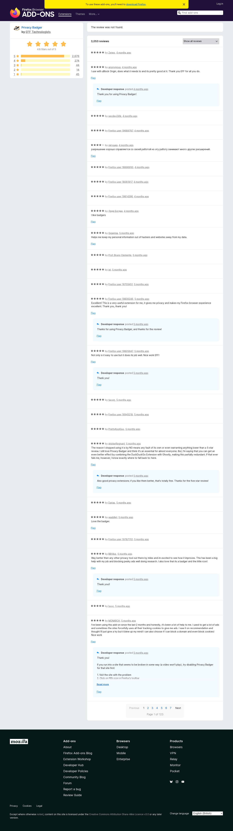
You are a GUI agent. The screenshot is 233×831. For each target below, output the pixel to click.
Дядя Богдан (115, 211)
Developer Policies (75, 771)
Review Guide (72, 795)
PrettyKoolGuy (116, 429)
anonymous (114, 67)
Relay (173, 759)
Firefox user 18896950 (120, 167)
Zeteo (111, 52)
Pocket (175, 771)
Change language (179, 813)
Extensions (65, 14)
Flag (93, 78)
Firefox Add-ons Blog (77, 753)
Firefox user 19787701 (120, 539)
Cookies (27, 805)
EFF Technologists (38, 32)
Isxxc (111, 606)
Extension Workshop (77, 759)
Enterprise (123, 759)
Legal (39, 805)
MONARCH (114, 620)
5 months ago (126, 233)
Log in (220, 3)
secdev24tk (114, 116)
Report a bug (72, 789)
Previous (134, 708)
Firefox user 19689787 (120, 130)
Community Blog (74, 777)
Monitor (175, 765)
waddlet (112, 517)
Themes (80, 14)
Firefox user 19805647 (120, 351)
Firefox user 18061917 (120, 181)
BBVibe (112, 553)
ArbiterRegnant (116, 443)
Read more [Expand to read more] (103, 684)
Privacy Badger (32, 27)
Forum (67, 783)
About (67, 747)
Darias (111, 502)
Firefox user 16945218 (120, 414)
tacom (111, 399)
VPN (173, 753)
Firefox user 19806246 (120, 298)
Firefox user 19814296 (120, 196)
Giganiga (113, 233)
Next (178, 708)
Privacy (14, 805)
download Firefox (136, 4)
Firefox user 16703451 (120, 284)
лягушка (112, 145)
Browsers (176, 747)
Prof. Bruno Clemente (119, 255)
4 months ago (123, 52)
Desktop (122, 747)
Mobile (121, 753)
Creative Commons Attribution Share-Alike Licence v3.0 (119, 814)
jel (109, 269)
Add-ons (69, 741)
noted (40, 814)
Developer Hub (73, 765)
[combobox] (200, 13)
